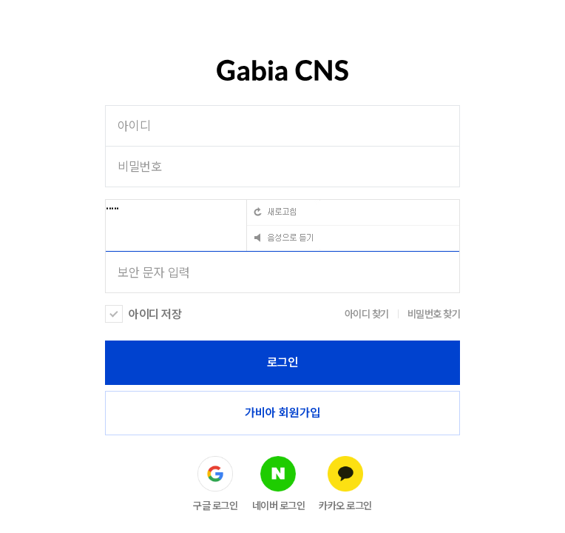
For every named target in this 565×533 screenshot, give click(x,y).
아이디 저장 (155, 314)
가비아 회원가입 (282, 413)
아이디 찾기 (367, 314)
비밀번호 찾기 (434, 314)
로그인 (282, 362)
